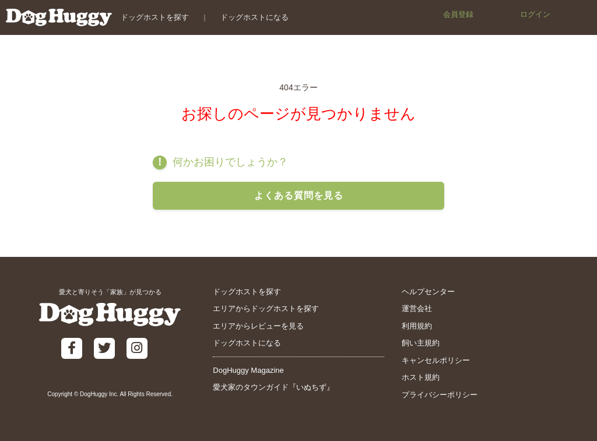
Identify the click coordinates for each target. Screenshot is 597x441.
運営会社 (417, 308)
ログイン (535, 14)
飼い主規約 (421, 342)
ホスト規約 (421, 377)
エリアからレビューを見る (258, 326)
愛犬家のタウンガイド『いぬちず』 (273, 387)
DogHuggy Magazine (248, 370)
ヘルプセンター (428, 291)
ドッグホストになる (254, 17)
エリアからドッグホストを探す (266, 308)
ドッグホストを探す (155, 17)
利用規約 (417, 326)
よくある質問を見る (298, 195)
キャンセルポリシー (436, 360)
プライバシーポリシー (439, 394)
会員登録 (458, 14)
